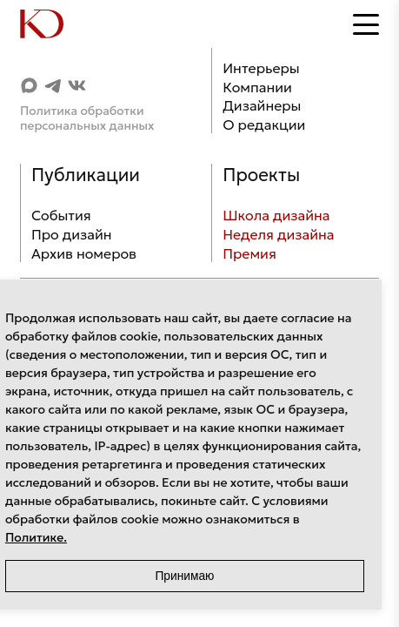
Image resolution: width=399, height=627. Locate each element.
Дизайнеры (262, 105)
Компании (257, 87)
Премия (249, 253)
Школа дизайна (276, 215)
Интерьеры (261, 68)
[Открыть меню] (366, 24)
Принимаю (184, 576)
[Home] (55, 24)
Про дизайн (71, 234)
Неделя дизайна (278, 234)
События (61, 215)
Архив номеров (83, 253)
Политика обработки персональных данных (87, 118)
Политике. (36, 537)
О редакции (264, 124)
